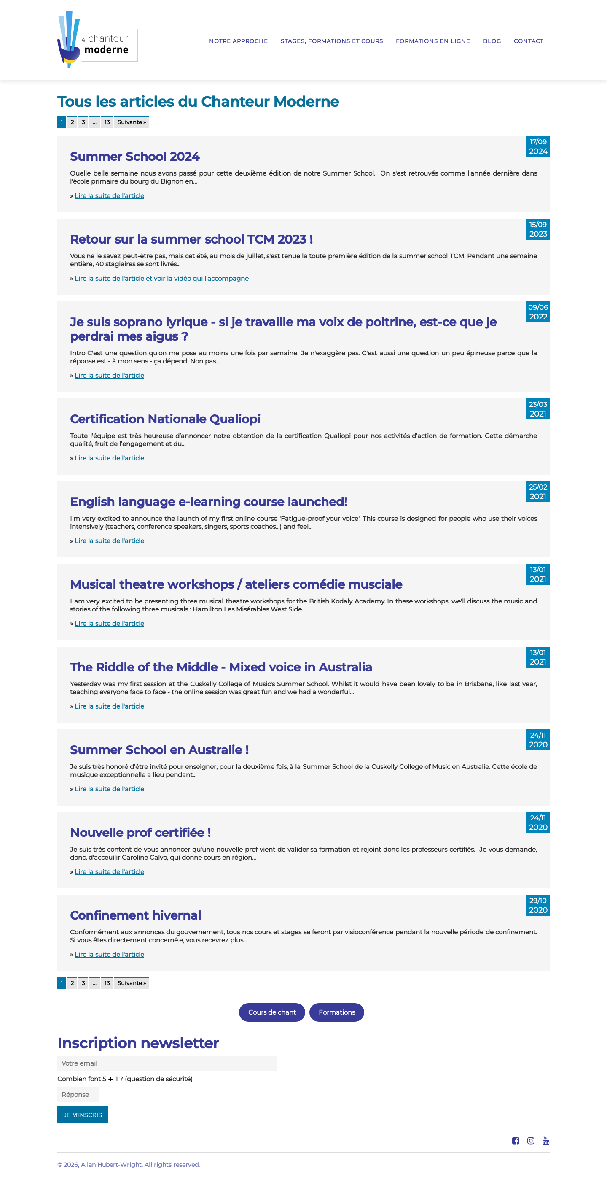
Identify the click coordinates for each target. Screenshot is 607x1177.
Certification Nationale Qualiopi (165, 419)
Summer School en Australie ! (159, 750)
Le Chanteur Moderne (97, 39)
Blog (492, 41)
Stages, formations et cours (332, 41)
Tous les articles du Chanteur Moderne (198, 101)
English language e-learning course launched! (208, 502)
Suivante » (132, 122)
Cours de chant (272, 1012)
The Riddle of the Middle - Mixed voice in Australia (221, 667)
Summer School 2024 (134, 156)
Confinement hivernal (135, 915)
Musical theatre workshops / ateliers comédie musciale (236, 584)
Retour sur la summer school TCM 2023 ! (191, 239)
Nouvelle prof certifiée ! (140, 832)
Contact (528, 41)
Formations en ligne (433, 41)
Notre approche (238, 41)
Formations (337, 1012)
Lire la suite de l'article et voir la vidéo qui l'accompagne (162, 278)
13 (107, 122)
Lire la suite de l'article (109, 196)
